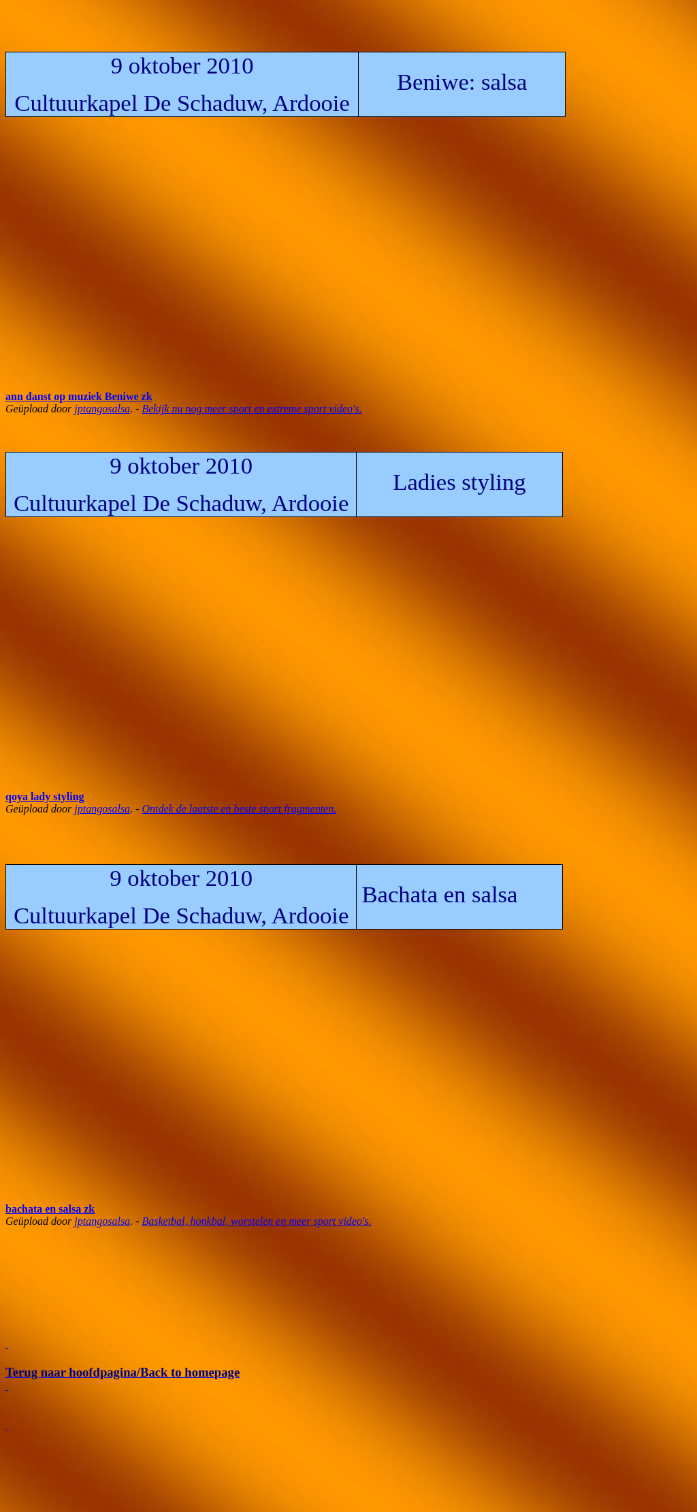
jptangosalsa (102, 408)
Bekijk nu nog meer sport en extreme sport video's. (251, 408)
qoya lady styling (44, 796)
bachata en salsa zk (50, 1209)
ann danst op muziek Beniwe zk (78, 396)
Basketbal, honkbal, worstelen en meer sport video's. (256, 1221)
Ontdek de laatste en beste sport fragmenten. (239, 809)
